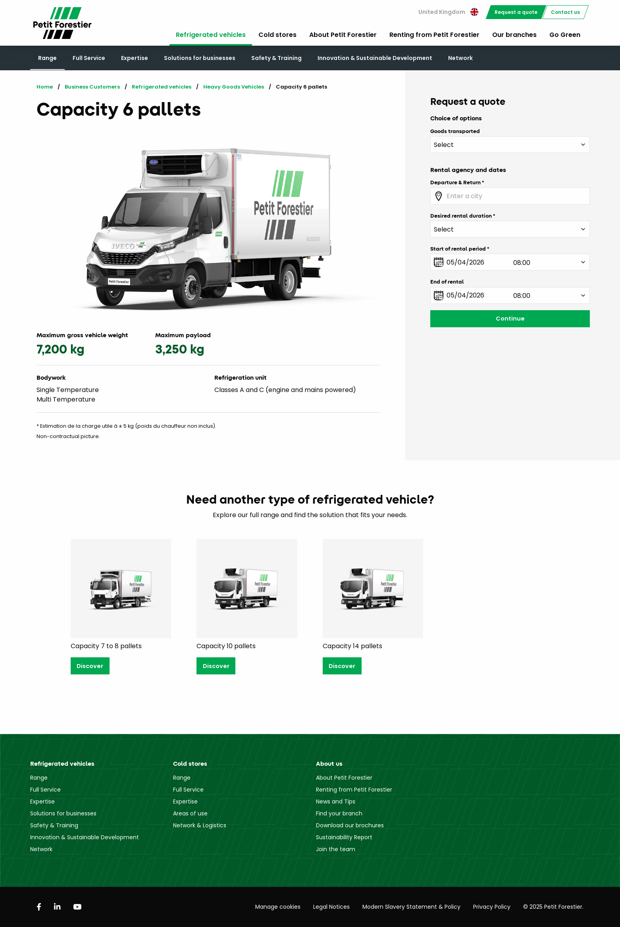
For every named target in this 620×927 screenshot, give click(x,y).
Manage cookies (277, 907)
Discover (90, 666)
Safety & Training (276, 58)
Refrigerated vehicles (211, 34)
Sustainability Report (344, 837)
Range (47, 58)
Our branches (514, 34)
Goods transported (455, 131)
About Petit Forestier (343, 34)
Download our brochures (350, 825)
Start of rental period (458, 248)
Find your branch (339, 813)
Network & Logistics (199, 825)
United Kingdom (448, 12)
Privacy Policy (491, 907)
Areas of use (190, 813)
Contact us (565, 12)
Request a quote (516, 12)
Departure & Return (455, 182)
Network (460, 58)
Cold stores (277, 34)
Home (45, 87)
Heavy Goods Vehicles (233, 87)
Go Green (564, 34)
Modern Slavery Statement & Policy (411, 907)
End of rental (447, 281)
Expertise (134, 58)
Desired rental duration (461, 215)
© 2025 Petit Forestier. (553, 907)
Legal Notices (331, 907)
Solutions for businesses (199, 58)
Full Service (89, 58)
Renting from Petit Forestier (434, 34)
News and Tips (335, 801)
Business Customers (92, 87)
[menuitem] (448, 12)
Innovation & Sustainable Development (375, 58)
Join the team (335, 849)
